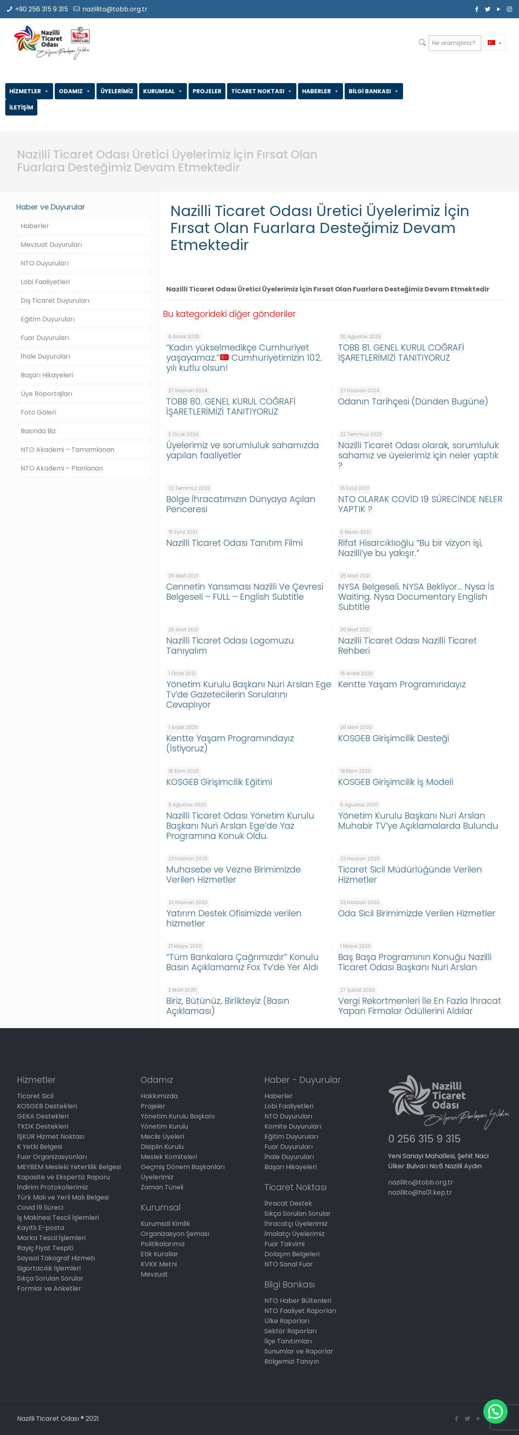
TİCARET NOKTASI (261, 91)
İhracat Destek (288, 1203)
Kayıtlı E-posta (40, 1227)
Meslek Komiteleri (169, 1156)
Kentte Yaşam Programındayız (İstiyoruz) (230, 743)
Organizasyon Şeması (175, 1233)
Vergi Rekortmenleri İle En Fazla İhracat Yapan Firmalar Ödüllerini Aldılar (419, 1006)
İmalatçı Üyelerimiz (294, 1233)
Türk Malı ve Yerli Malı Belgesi (63, 1197)
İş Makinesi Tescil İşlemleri (58, 1217)
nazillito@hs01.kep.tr (420, 1192)
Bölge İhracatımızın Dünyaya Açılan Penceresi (240, 504)
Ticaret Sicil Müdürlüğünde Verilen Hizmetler (410, 874)
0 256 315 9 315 (424, 1139)
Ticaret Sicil (35, 1096)
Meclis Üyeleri (162, 1136)
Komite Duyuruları (292, 1126)
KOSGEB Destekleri (47, 1106)
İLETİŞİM (21, 107)
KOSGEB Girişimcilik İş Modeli (395, 782)
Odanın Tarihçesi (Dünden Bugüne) (413, 401)
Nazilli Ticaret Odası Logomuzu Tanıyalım (230, 646)
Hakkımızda (159, 1096)
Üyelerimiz (157, 1177)
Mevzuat (154, 1274)
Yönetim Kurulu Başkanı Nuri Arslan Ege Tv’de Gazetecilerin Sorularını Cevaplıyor (248, 694)
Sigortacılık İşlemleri (49, 1268)
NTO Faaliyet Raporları (300, 1310)
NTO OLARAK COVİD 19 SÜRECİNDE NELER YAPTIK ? (420, 504)
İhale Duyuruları (45, 356)
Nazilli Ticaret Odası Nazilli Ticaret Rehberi (407, 646)
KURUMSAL (163, 91)
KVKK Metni (159, 1264)
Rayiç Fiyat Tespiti (45, 1248)
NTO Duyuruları (45, 263)
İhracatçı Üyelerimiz (296, 1223)
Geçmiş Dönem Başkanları (183, 1167)
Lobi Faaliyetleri (45, 282)
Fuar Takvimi (284, 1244)
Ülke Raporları (286, 1321)
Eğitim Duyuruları (48, 319)
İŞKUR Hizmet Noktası (50, 1136)
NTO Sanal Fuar (288, 1264)
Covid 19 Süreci (40, 1207)
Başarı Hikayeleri (47, 375)
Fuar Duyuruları (45, 337)
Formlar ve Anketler (49, 1288)
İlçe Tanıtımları (288, 1341)
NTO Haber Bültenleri (297, 1300)
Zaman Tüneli (162, 1187)
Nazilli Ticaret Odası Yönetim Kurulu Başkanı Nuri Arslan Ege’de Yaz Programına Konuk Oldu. (240, 826)
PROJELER (207, 91)
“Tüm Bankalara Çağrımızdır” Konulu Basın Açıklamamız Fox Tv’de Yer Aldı (242, 962)
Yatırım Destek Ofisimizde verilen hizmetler (234, 918)
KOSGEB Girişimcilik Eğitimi (219, 782)
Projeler (153, 1106)
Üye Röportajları (46, 393)
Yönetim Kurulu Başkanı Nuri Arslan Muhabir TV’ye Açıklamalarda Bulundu (418, 821)
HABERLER (320, 91)
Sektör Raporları (290, 1331)
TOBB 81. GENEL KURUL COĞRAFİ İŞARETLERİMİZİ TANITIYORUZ (401, 353)
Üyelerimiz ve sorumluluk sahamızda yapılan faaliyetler (242, 450)
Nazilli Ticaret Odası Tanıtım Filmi (234, 543)
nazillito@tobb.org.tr (115, 9)
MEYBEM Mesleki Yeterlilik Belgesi (69, 1167)
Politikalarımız (163, 1244)
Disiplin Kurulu (162, 1146)
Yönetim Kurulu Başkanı (177, 1116)
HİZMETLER (29, 91)
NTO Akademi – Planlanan (62, 468)
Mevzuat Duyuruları (51, 244)
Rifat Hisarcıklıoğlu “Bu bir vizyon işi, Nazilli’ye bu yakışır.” (410, 548)
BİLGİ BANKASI (374, 91)
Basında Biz (38, 431)
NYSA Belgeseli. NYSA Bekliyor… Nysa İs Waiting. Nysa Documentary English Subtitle (416, 597)
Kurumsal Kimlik (165, 1223)
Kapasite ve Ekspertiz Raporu (63, 1177)
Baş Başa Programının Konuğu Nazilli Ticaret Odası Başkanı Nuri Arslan (414, 962)
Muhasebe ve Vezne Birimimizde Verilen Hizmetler (233, 874)
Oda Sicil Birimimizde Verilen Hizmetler (416, 913)
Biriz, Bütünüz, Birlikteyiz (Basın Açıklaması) (228, 1006)
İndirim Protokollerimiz (52, 1187)
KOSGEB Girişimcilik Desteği (393, 738)
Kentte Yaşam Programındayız (402, 684)
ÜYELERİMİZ (117, 91)
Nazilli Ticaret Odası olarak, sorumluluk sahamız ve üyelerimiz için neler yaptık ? (418, 455)
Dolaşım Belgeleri (292, 1254)
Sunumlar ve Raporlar (298, 1351)
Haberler (35, 226)
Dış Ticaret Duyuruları (55, 300)
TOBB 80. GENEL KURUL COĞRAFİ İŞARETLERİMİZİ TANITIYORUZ (231, 406)
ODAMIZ (75, 91)
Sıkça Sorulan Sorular (50, 1278)
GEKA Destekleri (43, 1116)
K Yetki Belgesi (39, 1146)
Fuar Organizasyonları (52, 1156)
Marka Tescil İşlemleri (51, 1238)
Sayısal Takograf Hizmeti (56, 1258)
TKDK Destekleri (42, 1126)
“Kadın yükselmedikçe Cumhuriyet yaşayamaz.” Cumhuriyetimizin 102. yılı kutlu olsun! (244, 358)
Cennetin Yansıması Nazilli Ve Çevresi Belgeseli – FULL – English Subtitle (244, 592)
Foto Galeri (38, 412)
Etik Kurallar (159, 1254)
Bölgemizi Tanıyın (291, 1361)
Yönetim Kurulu (164, 1126)
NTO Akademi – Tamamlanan (67, 449)
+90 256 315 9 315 (41, 9)
